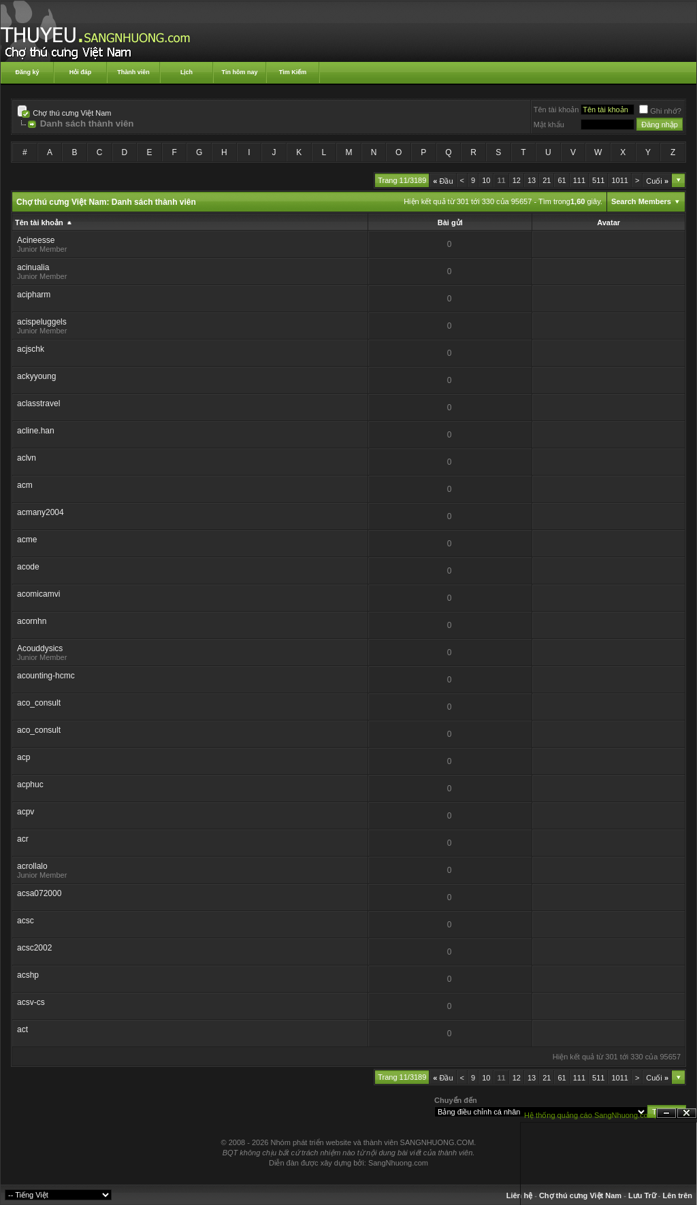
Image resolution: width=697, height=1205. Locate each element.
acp (23, 757)
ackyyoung (36, 376)
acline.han (35, 430)
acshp (28, 975)
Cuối (657, 181)
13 (532, 180)
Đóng (687, 1113)
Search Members (641, 201)
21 (546, 180)
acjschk (30, 349)
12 (517, 180)
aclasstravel (38, 403)
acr (23, 839)
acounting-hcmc (46, 675)
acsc (25, 920)
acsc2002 (34, 948)
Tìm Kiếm (293, 72)
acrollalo (32, 866)
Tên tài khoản (556, 109)
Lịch (186, 72)
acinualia (33, 267)
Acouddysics (40, 648)
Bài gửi (450, 222)
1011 (619, 180)
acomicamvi (38, 594)
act (22, 1029)
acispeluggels (42, 322)
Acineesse (35, 240)
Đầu (443, 181)
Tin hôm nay (240, 72)
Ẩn (666, 1113)
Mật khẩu (549, 124)
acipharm (33, 294)
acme (27, 539)
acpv (25, 811)
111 (579, 180)
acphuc (30, 784)
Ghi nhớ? (660, 111)
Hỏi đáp (80, 72)
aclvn (26, 458)
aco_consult (39, 703)
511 (598, 180)
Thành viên (133, 72)
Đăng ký (27, 72)
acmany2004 (40, 512)
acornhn (31, 621)
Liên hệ (519, 1195)
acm (25, 485)
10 (486, 180)
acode (28, 567)
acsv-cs (31, 1002)
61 (561, 180)
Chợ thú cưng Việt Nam (72, 113)
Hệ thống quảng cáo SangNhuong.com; (590, 1115)
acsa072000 (39, 893)
